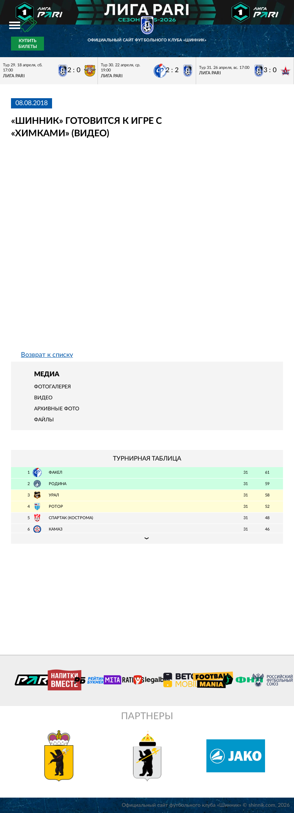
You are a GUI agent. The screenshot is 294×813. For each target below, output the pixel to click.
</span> (111, 250)
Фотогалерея (52, 386)
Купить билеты (27, 43)
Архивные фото (56, 408)
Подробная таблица (147, 538)
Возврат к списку (47, 355)
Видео (43, 397)
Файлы (44, 419)
